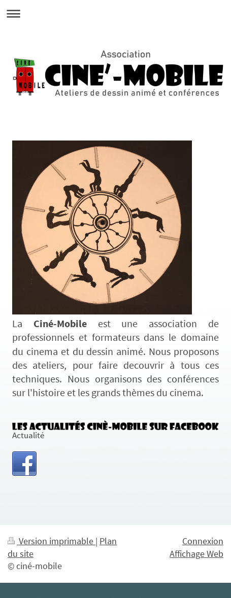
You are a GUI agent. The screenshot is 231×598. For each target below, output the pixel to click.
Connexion (202, 541)
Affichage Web (196, 553)
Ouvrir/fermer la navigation (115, 13)
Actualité (28, 435)
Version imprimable (51, 541)
